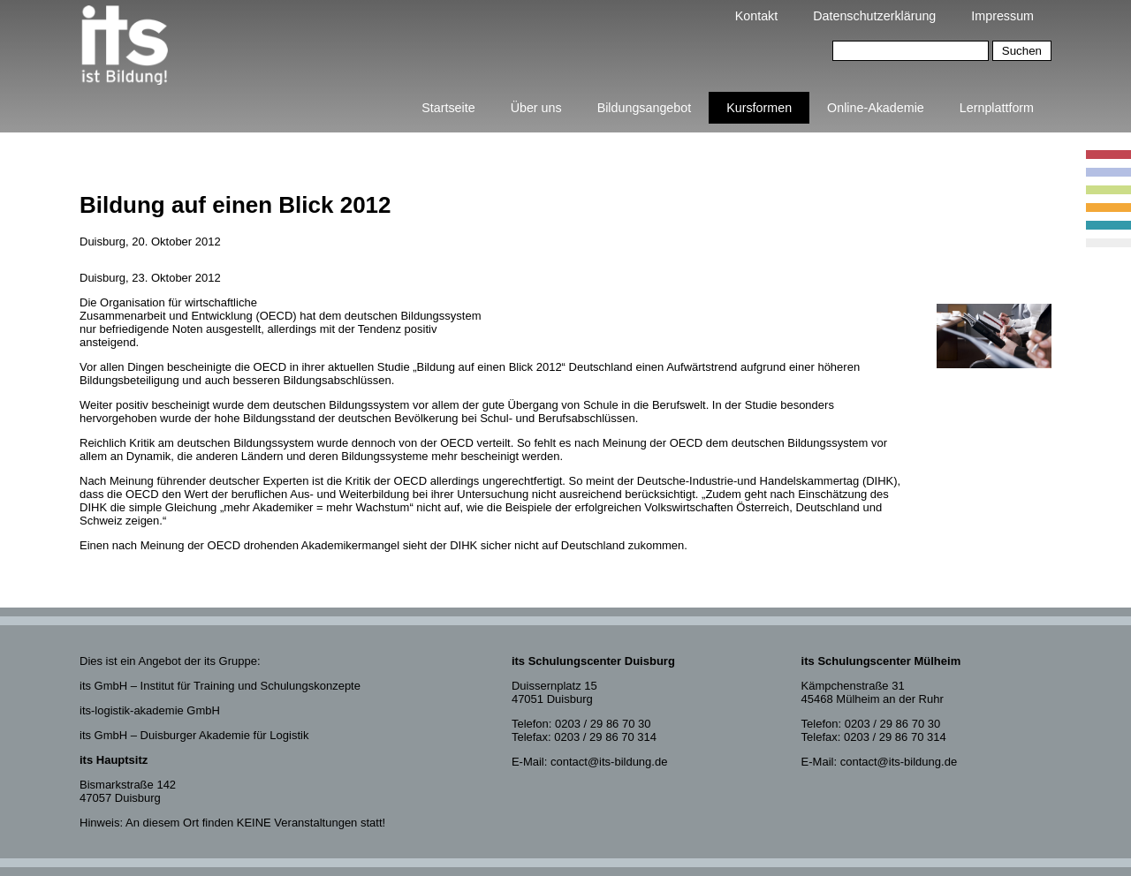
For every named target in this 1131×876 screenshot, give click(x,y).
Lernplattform (997, 108)
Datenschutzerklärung (874, 16)
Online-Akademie (875, 108)
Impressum (1002, 16)
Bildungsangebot (644, 108)
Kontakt (756, 16)
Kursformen (759, 108)
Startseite (447, 108)
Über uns (536, 108)
